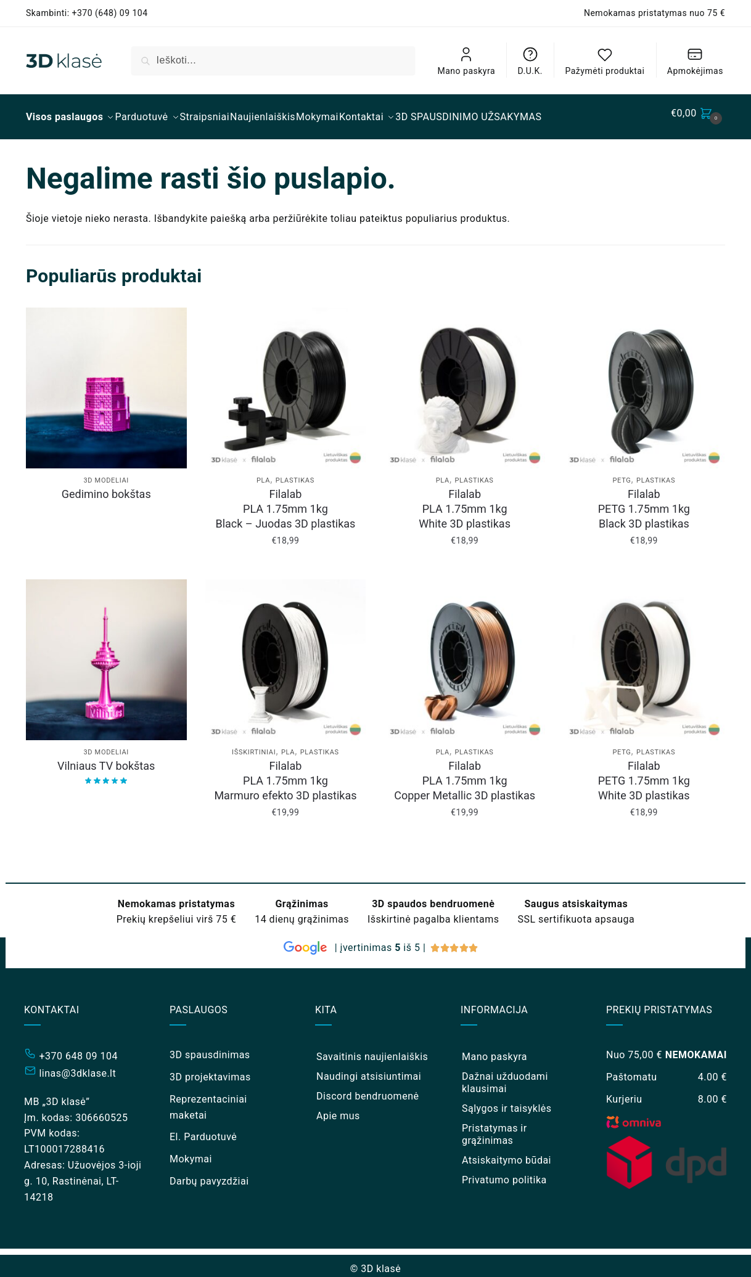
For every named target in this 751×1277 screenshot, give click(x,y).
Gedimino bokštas (106, 486)
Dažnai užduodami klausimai (505, 1075)
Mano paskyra (467, 61)
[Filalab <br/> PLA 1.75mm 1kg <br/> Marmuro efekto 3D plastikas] (285, 652)
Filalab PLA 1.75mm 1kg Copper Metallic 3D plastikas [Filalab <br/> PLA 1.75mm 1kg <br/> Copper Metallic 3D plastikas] (464, 773)
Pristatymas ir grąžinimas (494, 1127)
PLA (263, 473)
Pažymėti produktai (604, 61)
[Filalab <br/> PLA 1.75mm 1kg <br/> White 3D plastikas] (464, 380)
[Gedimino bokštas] (106, 380)
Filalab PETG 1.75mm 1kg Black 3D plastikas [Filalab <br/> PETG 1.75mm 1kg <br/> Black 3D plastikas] (644, 501)
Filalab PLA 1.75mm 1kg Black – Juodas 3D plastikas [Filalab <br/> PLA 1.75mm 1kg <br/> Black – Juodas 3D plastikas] (285, 501)
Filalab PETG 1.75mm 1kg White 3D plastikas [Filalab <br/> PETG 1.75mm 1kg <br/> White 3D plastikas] (644, 773)
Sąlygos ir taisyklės (507, 1101)
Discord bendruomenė (367, 1089)
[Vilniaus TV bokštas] (106, 652)
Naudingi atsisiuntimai (368, 1069)
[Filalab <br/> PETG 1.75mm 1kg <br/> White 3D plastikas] (644, 652)
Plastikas (295, 473)
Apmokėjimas (695, 61)
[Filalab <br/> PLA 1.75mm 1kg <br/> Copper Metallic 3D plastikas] (464, 652)
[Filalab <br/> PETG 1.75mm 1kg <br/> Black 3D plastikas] (644, 380)
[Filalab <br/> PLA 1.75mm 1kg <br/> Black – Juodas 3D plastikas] (285, 380)
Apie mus (338, 1108)
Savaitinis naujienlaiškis (372, 1049)
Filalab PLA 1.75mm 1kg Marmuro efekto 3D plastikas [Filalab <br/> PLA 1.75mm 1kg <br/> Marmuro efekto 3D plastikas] (285, 773)
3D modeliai (106, 473)
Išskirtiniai (254, 745)
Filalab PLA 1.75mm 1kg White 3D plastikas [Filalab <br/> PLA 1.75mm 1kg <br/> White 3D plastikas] (465, 501)
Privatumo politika (504, 1172)
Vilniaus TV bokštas (106, 758)
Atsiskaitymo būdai (506, 1153)
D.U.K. (530, 61)
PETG (621, 473)
